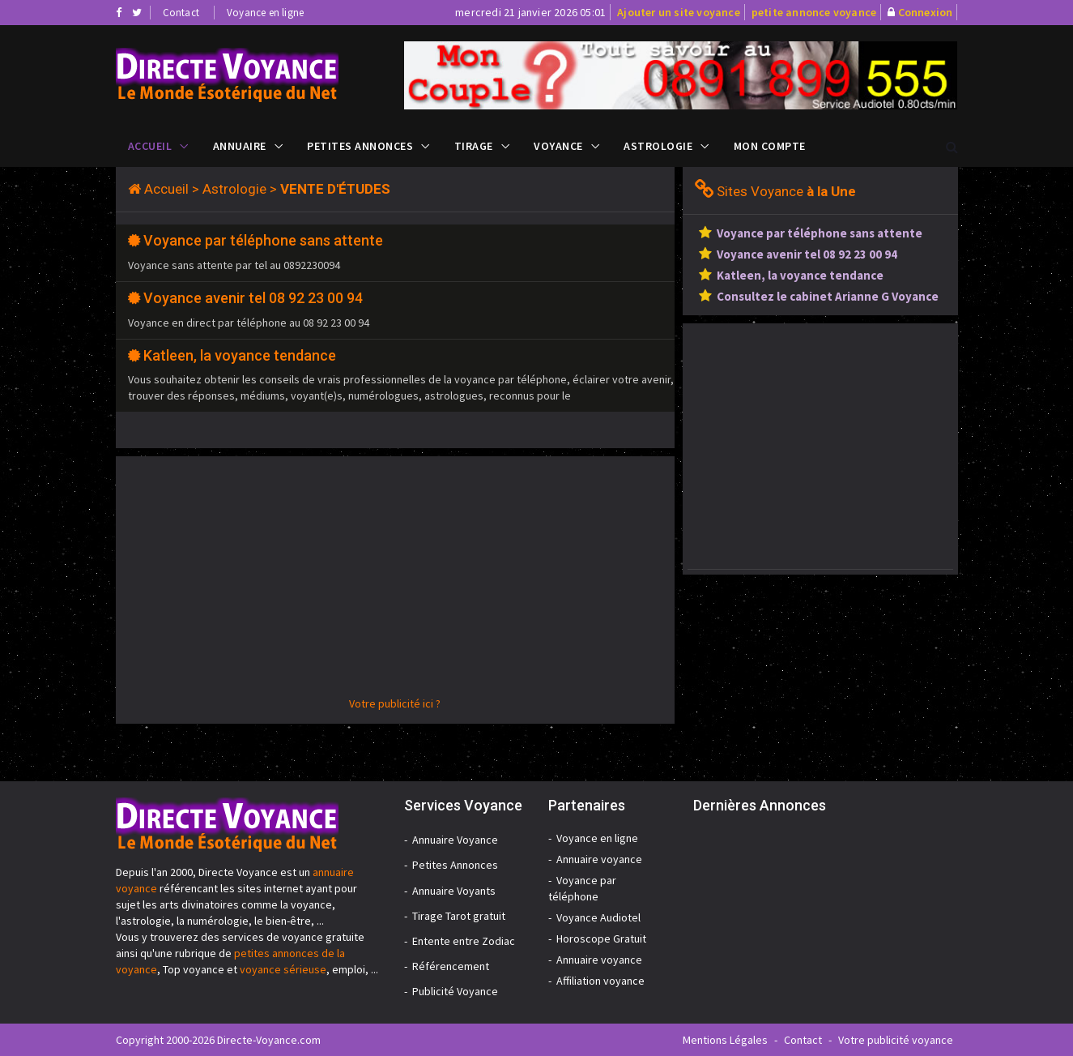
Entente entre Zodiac (463, 941)
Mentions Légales (725, 1039)
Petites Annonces (360, 146)
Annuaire (239, 146)
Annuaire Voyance (455, 839)
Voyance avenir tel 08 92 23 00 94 (253, 297)
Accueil (150, 146)
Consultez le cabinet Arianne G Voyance (828, 296)
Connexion (925, 12)
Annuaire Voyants (454, 890)
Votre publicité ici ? (395, 703)
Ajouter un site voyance (678, 12)
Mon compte (770, 146)
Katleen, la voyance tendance (239, 355)
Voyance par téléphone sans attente (263, 240)
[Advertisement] (395, 581)
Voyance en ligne (265, 12)
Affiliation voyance (600, 980)
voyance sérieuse (283, 969)
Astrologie (658, 146)
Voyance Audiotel (598, 917)
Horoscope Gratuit (601, 938)
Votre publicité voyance (895, 1039)
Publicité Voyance (455, 991)
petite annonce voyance (814, 12)
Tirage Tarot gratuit (458, 916)
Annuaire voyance (599, 859)
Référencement (450, 966)
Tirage (473, 146)
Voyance (558, 146)
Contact (181, 12)
